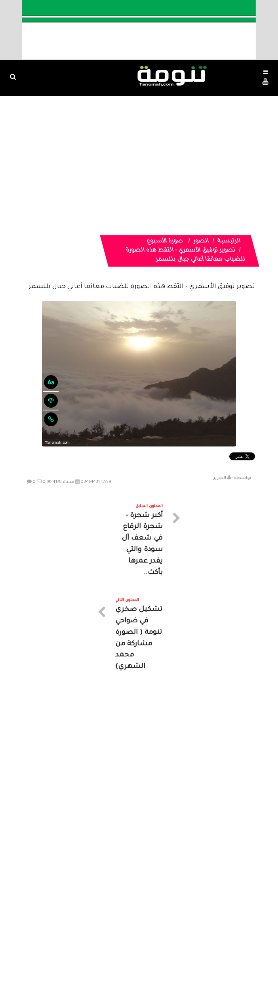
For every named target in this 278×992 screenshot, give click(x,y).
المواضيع (190, 920)
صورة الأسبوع (165, 241)
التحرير (219, 478)
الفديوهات (158, 920)
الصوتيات (127, 920)
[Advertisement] (139, 155)
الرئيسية (229, 241)
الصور (201, 241)
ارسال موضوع (66, 920)
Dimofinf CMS (146, 959)
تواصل (99, 920)
